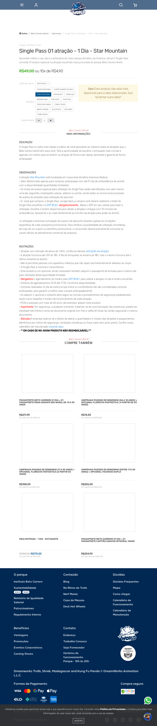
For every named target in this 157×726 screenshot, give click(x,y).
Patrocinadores (24, 608)
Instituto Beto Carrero (28, 581)
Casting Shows (23, 654)
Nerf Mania (70, 594)
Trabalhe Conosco (75, 641)
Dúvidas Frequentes (126, 581)
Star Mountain (37, 177)
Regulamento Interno (27, 614)
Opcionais (56, 33)
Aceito (78, 720)
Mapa (116, 588)
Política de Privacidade (112, 709)
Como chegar (121, 594)
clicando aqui (56, 326)
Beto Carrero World (39, 33)
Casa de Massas (73, 600)
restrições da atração (97, 251)
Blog (66, 581)
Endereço (69, 635)
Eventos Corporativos (28, 647)
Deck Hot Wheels (74, 606)
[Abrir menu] (21, 4)
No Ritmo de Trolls (75, 588)
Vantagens (21, 635)
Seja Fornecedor (74, 647)
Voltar (23, 33)
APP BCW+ (52, 205)
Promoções (21, 641)
